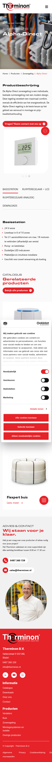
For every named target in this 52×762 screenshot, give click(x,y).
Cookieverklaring (37, 752)
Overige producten (12, 735)
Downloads (8, 692)
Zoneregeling (9, 722)
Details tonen (36, 409)
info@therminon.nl (12, 667)
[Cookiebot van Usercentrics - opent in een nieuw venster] (37, 323)
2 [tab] (26, 176)
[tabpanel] (26, 151)
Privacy (22, 752)
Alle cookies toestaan (26, 417)
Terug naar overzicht (13, 23)
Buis (5, 718)
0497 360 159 (17, 561)
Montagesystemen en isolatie (13, 729)
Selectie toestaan (26, 427)
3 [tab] (29, 176)
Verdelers (7, 713)
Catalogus (8, 688)
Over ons (7, 697)
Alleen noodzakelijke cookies (26, 436)
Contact (6, 702)
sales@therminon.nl (20, 570)
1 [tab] (23, 176)
